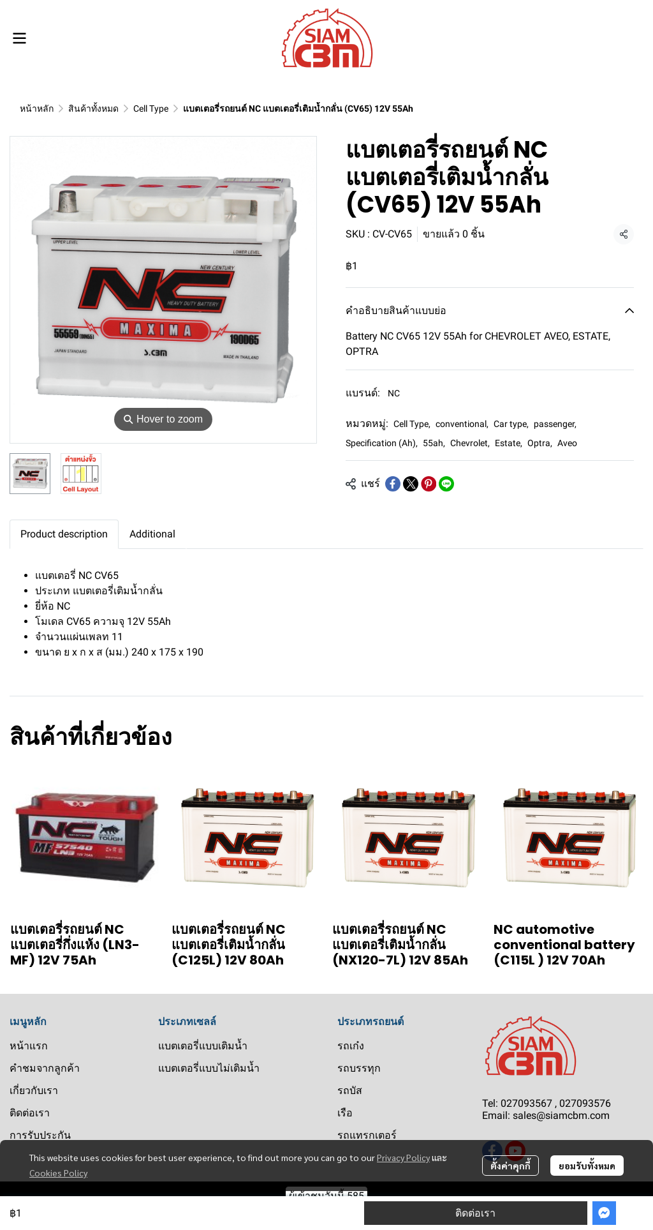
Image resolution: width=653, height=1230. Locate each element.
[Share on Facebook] (392, 483)
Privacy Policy (403, 1157)
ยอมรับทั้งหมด (587, 1165)
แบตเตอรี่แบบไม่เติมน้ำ (209, 1068)
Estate (508, 443)
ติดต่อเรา (475, 1213)
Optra (539, 443)
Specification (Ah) (382, 443)
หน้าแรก (29, 1046)
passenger (555, 424)
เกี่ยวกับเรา (34, 1090)
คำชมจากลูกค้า (45, 1068)
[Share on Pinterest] (428, 483)
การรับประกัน (40, 1135)
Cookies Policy (58, 1172)
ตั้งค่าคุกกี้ (510, 1165)
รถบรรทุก (359, 1068)
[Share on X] (410, 483)
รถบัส (349, 1090)
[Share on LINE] (446, 483)
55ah (434, 443)
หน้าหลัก (37, 108)
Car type (511, 424)
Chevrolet (470, 443)
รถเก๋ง (350, 1046)
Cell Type (150, 108)
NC (394, 393)
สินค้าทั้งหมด (93, 108)
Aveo (567, 443)
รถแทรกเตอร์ (367, 1135)
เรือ (345, 1113)
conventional (462, 424)
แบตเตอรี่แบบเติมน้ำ (202, 1046)
